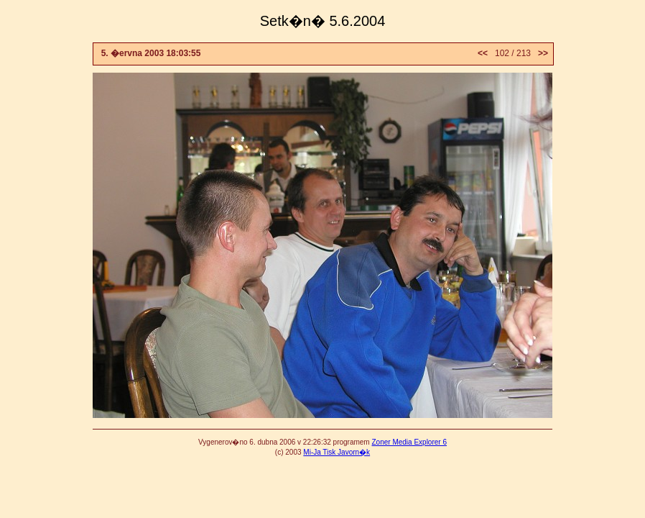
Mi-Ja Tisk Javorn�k (336, 452)
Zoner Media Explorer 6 (409, 442)
